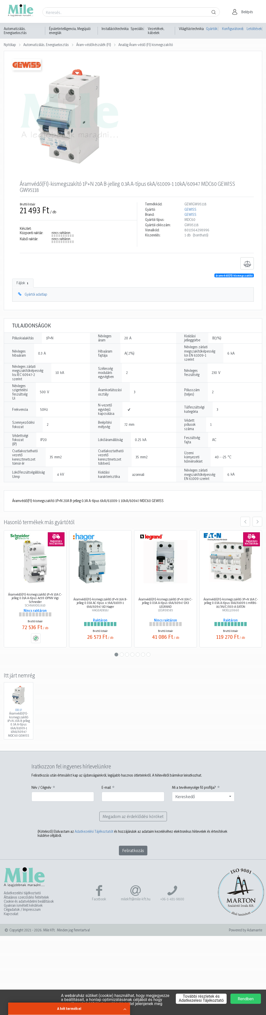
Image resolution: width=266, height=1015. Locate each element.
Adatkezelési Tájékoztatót (94, 831)
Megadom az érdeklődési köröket (133, 816)
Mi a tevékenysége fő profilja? (194, 787)
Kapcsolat (11, 914)
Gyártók (211, 28)
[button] (244, 12)
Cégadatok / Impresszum (22, 909)
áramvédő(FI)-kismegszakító (234, 275)
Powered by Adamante (245, 930)
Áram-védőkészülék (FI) (93, 44)
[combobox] (203, 796)
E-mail (106, 787)
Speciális (137, 29)
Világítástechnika (191, 29)
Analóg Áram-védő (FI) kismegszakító (145, 44)
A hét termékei (69, 1008)
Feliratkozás (133, 850)
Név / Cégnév (41, 787)
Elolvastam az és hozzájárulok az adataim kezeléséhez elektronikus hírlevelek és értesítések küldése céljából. (132, 833)
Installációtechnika (115, 29)
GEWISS (190, 209)
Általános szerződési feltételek (26, 897)
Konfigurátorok (232, 28)
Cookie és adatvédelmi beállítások (29, 901)
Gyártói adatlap (36, 294)
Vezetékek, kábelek (156, 31)
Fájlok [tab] (23, 283)
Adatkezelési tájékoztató (22, 893)
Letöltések (254, 28)
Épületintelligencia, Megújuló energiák (69, 31)
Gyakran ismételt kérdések (23, 905)
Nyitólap (10, 44)
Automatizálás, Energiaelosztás (15, 31)
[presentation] (245, 521)
